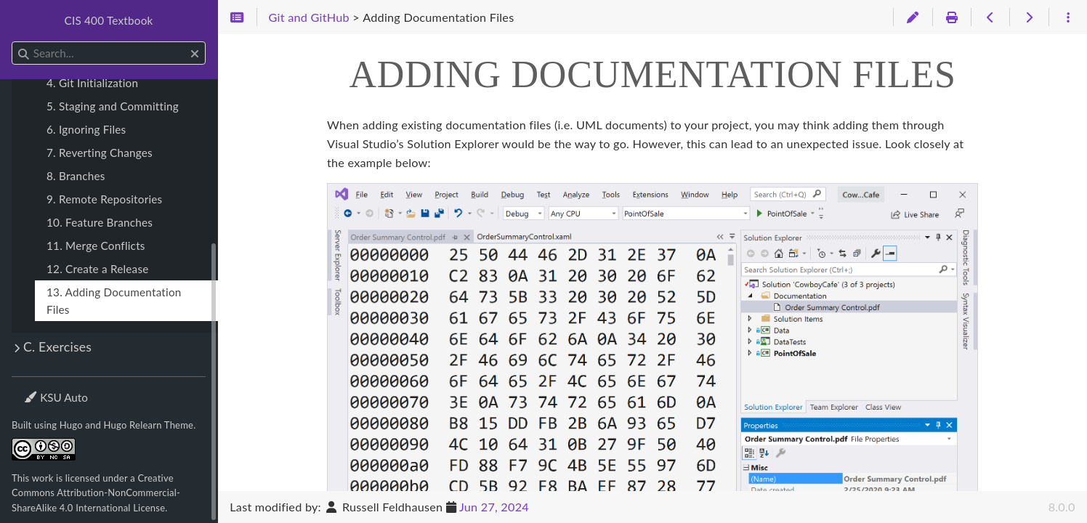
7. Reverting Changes (100, 152)
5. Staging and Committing (113, 106)
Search (12, 41)
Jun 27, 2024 (494, 507)
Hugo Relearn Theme (149, 425)
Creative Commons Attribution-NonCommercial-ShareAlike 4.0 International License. (96, 493)
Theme (40, 388)
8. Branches (76, 175)
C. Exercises (57, 346)
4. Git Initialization (92, 82)
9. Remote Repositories (104, 199)
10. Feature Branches (100, 222)
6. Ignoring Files (86, 129)
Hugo (71, 425)
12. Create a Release (98, 268)
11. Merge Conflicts (96, 245)
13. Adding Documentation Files (114, 300)
